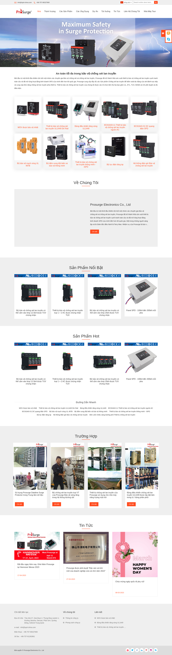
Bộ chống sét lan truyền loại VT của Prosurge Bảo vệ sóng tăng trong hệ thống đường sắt (65, 495)
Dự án (95, 11)
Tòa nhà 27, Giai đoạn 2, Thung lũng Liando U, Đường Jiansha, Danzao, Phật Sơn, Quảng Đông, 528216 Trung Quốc (41, 620)
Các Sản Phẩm (65, 11)
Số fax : (17, 636)
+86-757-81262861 (28, 636)
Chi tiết (94, 232)
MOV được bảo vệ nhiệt (106, 618)
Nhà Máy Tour (150, 11)
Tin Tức (117, 11)
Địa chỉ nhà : (19, 618)
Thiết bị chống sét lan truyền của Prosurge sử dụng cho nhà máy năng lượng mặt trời (104, 495)
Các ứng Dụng (82, 11)
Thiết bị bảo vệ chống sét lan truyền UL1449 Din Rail (116, 627)
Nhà (39, 11)
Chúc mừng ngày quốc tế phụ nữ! (129, 582)
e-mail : (17, 627)
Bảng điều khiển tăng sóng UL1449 (110, 623)
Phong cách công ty (72, 623)
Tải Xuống (105, 11)
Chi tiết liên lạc (21, 612)
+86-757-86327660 (42, 2)
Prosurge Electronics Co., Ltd (110, 204)
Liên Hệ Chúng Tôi (132, 11)
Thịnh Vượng (49, 11)
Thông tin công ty (71, 618)
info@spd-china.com (25, 2)
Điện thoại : (18, 632)
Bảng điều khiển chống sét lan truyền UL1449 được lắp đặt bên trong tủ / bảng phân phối (141, 495)
